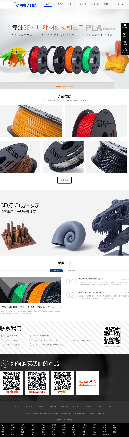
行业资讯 (71, 270)
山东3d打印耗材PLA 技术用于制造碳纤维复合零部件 (25, 307)
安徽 (84, 427)
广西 (2, 432)
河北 (43, 425)
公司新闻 (56, 270)
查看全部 (64, 180)
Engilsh (111, 406)
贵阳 (84, 432)
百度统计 (100, 413)
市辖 (33, 425)
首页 (48, 4)
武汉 (63, 430)
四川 (53, 432)
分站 (2, 425)
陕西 (12, 434)
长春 (2, 427)
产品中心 (71, 4)
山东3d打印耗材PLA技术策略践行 (90, 292)
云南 (94, 432)
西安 (22, 434)
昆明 (104, 432)
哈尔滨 (23, 427)
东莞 (114, 430)
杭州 (73, 427)
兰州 (43, 434)
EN (121, 4)
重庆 (43, 432)
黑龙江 (13, 427)
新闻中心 (95, 4)
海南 (22, 432)
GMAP (78, 413)
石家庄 (54, 425)
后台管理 (85, 413)
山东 (22, 430)
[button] (58, 86)
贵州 (73, 432)
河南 (43, 430)
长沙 (84, 430)
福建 (104, 427)
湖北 (53, 430)
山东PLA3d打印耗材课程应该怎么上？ (92, 279)
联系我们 (107, 4)
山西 (63, 425)
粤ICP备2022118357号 (64, 420)
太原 (73, 425)
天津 (22, 425)
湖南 (73, 430)
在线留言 (88, 406)
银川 (84, 434)
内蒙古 (85, 425)
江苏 (43, 427)
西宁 (63, 434)
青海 (53, 434)
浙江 (63, 427)
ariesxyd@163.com (16, 345)
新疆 (94, 434)
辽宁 (94, 425)
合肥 (94, 427)
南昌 (12, 430)
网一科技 (63, 413)
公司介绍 (59, 4)
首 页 (17, 406)
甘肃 (33, 434)
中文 (117, 4)
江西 (2, 430)
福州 (114, 427)
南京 (53, 427)
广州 (104, 430)
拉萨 (2, 434)
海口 (33, 432)
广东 (94, 430)
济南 (33, 430)
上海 (33, 427)
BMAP (71, 413)
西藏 (114, 432)
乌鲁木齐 (106, 434)
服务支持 (83, 4)
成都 (63, 432)
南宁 (12, 432)
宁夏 (73, 434)
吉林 (114, 425)
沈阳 (104, 425)
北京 (12, 425)
